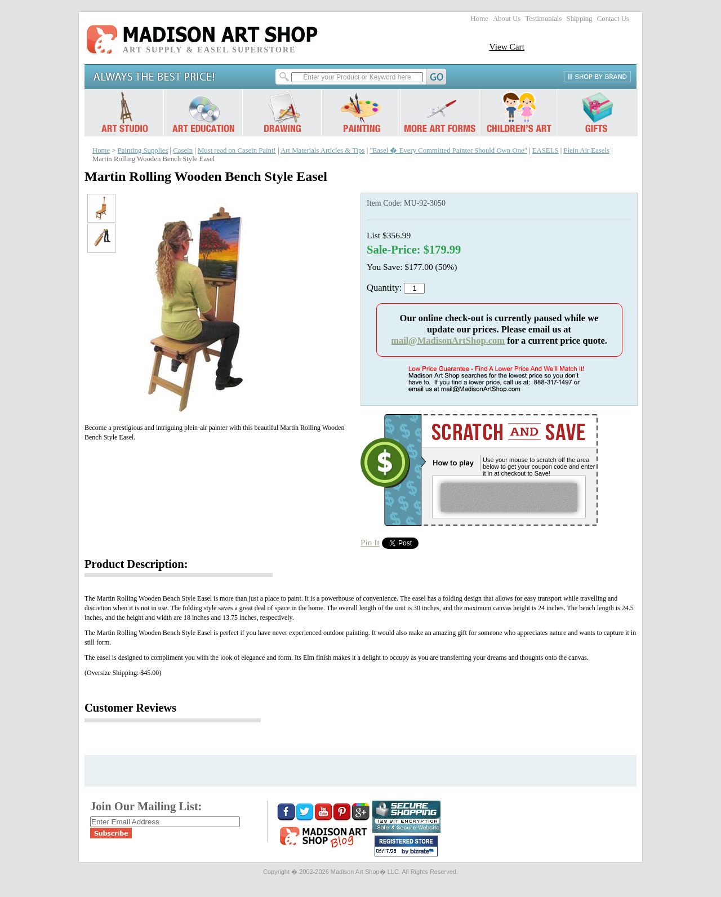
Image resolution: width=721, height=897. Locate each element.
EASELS (545, 150)
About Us (506, 19)
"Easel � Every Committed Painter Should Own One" (448, 150)
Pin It (370, 542)
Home (479, 19)
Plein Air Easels (586, 150)
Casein (183, 150)
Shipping (580, 19)
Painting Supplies (143, 150)
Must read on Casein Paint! (237, 150)
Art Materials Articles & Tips (322, 150)
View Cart (506, 46)
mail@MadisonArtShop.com (448, 340)
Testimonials (543, 19)
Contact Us (613, 19)
